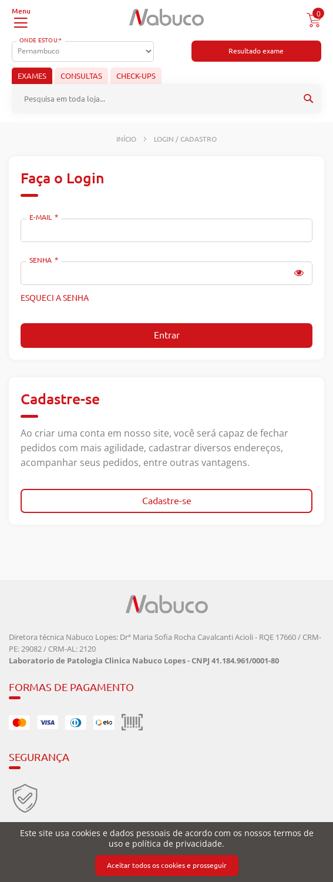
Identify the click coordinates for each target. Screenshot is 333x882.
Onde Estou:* (40, 40)
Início (127, 139)
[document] (166, 852)
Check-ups (136, 76)
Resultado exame (256, 51)
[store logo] (166, 17)
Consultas (81, 76)
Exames (32, 76)
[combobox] (166, 98)
